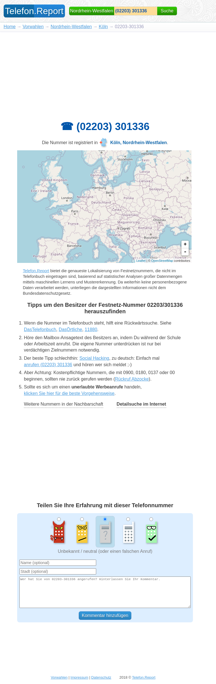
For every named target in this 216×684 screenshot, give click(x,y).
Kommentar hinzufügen (105, 615)
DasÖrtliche (70, 329)
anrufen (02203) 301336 (48, 364)
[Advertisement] (108, 73)
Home (10, 26)
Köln (103, 26)
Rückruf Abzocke (132, 379)
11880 (91, 329)
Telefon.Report (36, 271)
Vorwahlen (33, 26)
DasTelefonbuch (40, 329)
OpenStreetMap (162, 260)
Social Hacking (94, 358)
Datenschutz (101, 677)
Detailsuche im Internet (141, 404)
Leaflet (141, 260)
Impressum (79, 677)
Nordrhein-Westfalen (71, 26)
